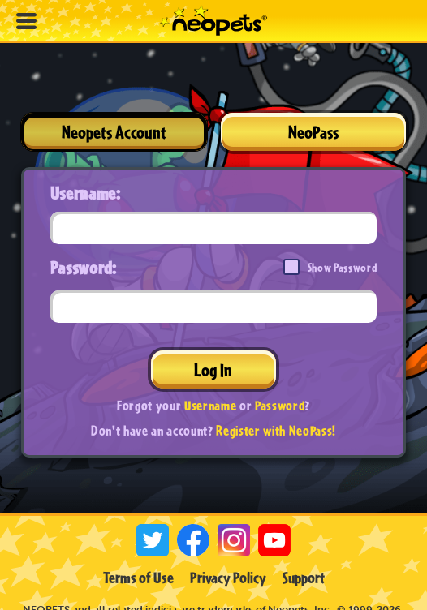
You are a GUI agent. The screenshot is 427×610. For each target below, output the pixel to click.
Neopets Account (114, 132)
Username (210, 405)
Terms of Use (138, 577)
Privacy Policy (228, 577)
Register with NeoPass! (276, 430)
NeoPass (313, 132)
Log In (213, 369)
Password (279, 405)
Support (304, 577)
